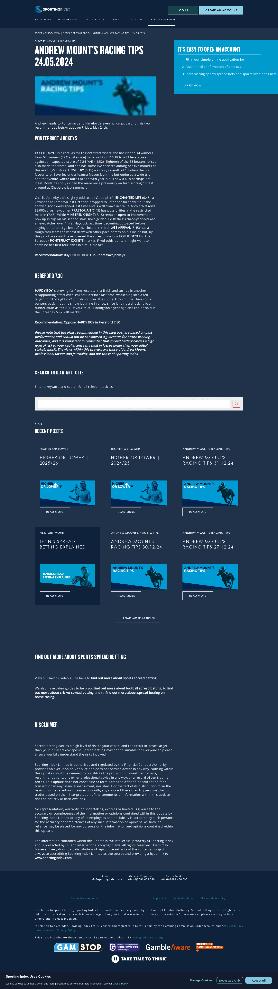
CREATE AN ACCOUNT (221, 10)
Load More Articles (139, 618)
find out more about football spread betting (128, 688)
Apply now (192, 85)
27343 (231, 926)
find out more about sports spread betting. (124, 678)
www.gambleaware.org (147, 937)
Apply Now (160, 898)
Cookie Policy (120, 983)
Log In (183, 10)
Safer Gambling (183, 898)
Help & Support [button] (96, 19)
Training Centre (68, 19)
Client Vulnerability (212, 898)
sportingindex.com (47, 33)
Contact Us (134, 19)
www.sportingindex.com (53, 858)
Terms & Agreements (85, 898)
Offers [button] (116, 19)
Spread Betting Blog (162, 19)
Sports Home (43, 19)
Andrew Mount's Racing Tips (110, 33)
